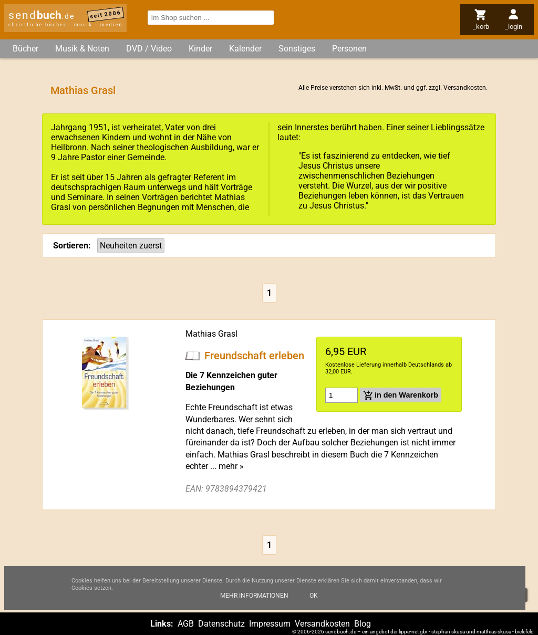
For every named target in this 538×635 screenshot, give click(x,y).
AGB (186, 624)
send (41, 15)
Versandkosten (464, 87)
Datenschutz (221, 624)
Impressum (270, 624)
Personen (349, 49)
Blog (362, 624)
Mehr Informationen (254, 595)
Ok (313, 595)
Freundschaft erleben (254, 355)
